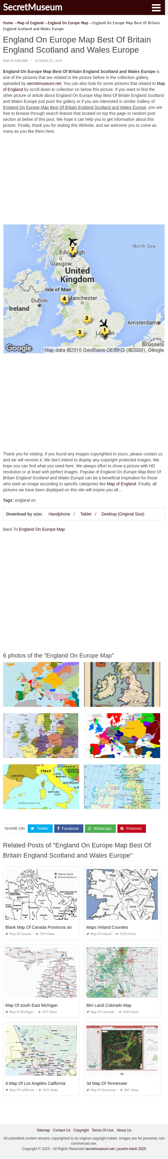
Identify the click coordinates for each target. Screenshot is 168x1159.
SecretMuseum (32, 6)
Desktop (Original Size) (123, 514)
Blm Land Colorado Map (108, 1005)
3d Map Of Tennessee (106, 1083)
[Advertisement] (84, 180)
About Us (123, 1130)
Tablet (85, 514)
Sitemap (43, 1130)
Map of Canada (18, 934)
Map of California (19, 1090)
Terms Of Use (102, 1130)
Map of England (15, 61)
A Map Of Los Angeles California (35, 1083)
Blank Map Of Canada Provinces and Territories (49, 927)
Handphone (59, 514)
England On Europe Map (42, 529)
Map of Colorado (100, 1012)
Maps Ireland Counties (107, 927)
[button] (156, 7)
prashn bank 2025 (131, 1149)
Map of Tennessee (101, 1090)
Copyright (81, 1130)
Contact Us (61, 1130)
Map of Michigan (19, 1012)
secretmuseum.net (44, 83)
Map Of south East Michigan (31, 1005)
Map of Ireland (98, 934)
